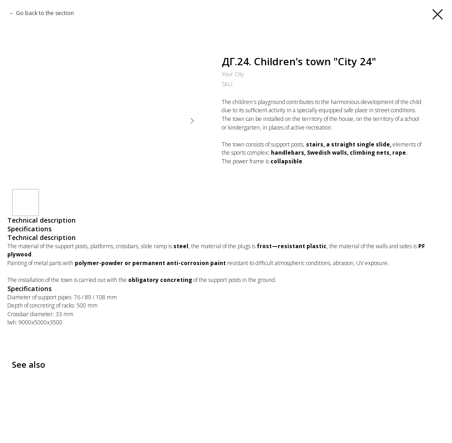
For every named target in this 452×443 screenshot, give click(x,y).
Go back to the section (45, 13)
